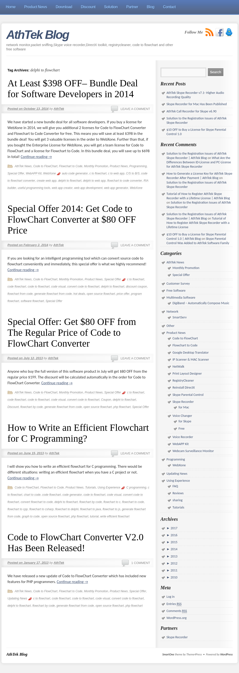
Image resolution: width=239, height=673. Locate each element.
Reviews (178, 493)
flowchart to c (111, 502)
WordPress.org (176, 618)
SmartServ (180, 317)
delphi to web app (94, 180)
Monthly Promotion (96, 166)
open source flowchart (101, 293)
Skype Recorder (183, 402)
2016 (174, 535)
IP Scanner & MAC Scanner (191, 359)
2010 (174, 577)
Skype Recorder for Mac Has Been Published (196, 104)
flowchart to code (133, 502)
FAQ (175, 486)
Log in (170, 597)
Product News (119, 166)
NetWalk (178, 366)
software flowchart (32, 301)
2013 (174, 556)
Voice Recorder (183, 437)
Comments (176, 611)
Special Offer (15, 173)
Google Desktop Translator (191, 352)
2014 (174, 549)
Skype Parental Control (188, 395)
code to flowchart (39, 286)
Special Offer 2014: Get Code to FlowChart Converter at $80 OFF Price (71, 219)
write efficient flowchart (114, 516)
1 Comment (140, 563)
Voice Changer (182, 416)
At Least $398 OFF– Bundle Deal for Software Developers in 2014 (72, 88)
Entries (174, 604)
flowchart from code (20, 293)
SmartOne (168, 654)
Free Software (176, 290)
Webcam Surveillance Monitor (193, 451)
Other (170, 326)
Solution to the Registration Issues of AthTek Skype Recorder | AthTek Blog (196, 155)
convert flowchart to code (37, 502)
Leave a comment (135, 109)
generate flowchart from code (53, 293)
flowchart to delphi (67, 509)
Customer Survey (178, 284)
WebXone (49, 173)
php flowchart (122, 407)
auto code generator (75, 173)
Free (182, 428)
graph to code (31, 516)
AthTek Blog (37, 34)
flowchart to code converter (124, 180)
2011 (174, 570)
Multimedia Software (180, 297)
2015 (174, 542)
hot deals (79, 293)
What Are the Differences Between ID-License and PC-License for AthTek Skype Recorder (198, 162)
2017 (174, 528)
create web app (46, 180)
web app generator (116, 188)
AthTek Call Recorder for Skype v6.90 (191, 111)
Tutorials (90, 487)
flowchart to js (111, 509)
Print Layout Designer (187, 373)
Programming (138, 166)
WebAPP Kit (33, 173)
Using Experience (109, 487)
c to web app (116, 173)
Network (172, 311)
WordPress (226, 654)
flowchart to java (90, 509)
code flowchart (16, 286)
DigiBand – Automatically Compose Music (201, 303)
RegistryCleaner (183, 380)
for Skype (185, 421)
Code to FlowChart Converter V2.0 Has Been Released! (75, 542)
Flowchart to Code (70, 166)
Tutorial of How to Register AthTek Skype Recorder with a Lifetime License (198, 222)
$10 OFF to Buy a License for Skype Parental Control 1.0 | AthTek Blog (196, 236)
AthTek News (23, 166)
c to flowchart (97, 173)
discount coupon (136, 286)
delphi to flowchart (69, 180)
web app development (88, 188)
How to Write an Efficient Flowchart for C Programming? (78, 433)
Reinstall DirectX (184, 387)
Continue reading (36, 156)
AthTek (59, 108)
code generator (72, 494)
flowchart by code (31, 407)
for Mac (184, 407)
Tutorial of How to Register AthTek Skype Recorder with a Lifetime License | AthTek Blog (198, 196)
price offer (123, 293)
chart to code (32, 494)
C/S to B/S (132, 173)
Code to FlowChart (45, 166)
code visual (58, 286)
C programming (136, 487)
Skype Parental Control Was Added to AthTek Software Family (197, 241)
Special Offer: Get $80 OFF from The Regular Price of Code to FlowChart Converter (71, 332)
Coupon (106, 399)
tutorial (94, 516)
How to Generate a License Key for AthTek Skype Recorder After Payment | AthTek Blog (199, 176)
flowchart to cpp (17, 509)
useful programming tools (34, 188)
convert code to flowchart (83, 286)
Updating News (17, 598)
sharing (178, 500)
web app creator (62, 188)
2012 (174, 563)
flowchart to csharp (41, 509)
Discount (13, 407)
